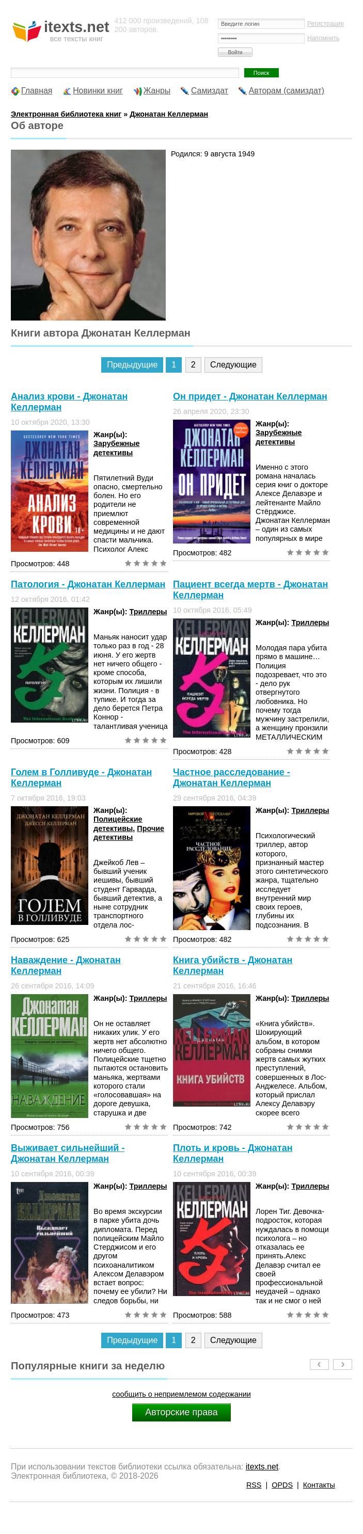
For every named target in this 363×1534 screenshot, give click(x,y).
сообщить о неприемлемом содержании (181, 1394)
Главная (36, 90)
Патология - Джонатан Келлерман (88, 584)
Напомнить (323, 38)
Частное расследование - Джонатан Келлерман (231, 777)
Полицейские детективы (118, 823)
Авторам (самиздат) (286, 90)
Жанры (157, 90)
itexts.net (262, 1466)
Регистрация (325, 23)
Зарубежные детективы (116, 447)
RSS (254, 1485)
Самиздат (209, 90)
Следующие (233, 364)
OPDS (282, 1485)
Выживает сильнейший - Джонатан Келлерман (67, 1153)
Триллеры (148, 612)
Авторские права (181, 1412)
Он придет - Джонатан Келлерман (250, 396)
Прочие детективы (128, 832)
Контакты (319, 1485)
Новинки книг (98, 90)
